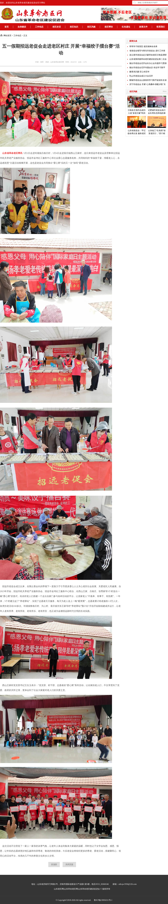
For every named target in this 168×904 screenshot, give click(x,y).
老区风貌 (91, 27)
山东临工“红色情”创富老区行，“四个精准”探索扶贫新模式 (156, 125)
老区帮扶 (108, 27)
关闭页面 (69, 864)
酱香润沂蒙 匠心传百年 (139, 72)
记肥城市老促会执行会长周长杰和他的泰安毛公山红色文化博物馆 (156, 105)
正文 (25, 36)
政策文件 (143, 27)
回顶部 (54, 864)
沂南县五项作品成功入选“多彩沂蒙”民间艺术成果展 (136, 105)
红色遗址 (126, 27)
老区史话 (56, 27)
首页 (6, 27)
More (164, 91)
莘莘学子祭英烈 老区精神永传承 (143, 46)
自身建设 (22, 27)
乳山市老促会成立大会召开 (141, 76)
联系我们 (161, 27)
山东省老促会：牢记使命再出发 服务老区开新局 (136, 125)
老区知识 (74, 27)
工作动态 (39, 27)
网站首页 (7, 36)
